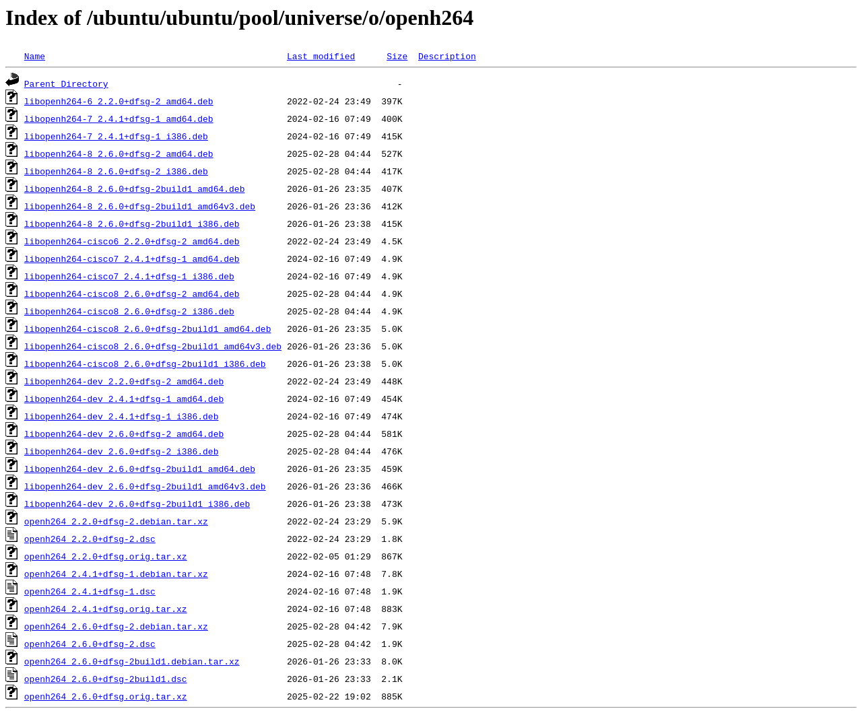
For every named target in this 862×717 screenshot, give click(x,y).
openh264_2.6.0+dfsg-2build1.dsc (105, 679)
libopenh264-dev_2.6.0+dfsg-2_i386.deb (121, 451)
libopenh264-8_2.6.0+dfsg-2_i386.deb (116, 171)
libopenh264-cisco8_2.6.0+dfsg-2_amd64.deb (132, 293)
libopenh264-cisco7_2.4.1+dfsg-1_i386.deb (129, 276)
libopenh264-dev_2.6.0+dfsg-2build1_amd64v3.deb (145, 486)
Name (34, 56)
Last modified (321, 56)
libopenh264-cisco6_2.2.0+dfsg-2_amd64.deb (132, 241)
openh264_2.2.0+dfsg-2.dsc (90, 539)
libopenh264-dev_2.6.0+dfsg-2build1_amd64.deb (139, 469)
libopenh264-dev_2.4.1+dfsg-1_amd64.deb (124, 398)
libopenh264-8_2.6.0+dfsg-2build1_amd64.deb (134, 188)
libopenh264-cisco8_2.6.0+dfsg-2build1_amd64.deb (147, 328)
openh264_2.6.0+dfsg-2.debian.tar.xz (116, 626)
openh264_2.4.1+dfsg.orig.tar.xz (105, 609)
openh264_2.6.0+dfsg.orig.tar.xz (105, 696)
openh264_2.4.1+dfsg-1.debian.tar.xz (116, 574)
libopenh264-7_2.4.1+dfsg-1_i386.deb (116, 136)
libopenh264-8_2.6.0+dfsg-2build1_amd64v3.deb (139, 206)
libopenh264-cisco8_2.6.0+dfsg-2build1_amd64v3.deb (152, 346)
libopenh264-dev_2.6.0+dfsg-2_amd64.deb (124, 434)
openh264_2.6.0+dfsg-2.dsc (90, 644)
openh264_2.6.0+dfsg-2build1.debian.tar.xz (132, 661)
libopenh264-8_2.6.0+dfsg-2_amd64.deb (118, 153)
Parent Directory (66, 83)
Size (397, 56)
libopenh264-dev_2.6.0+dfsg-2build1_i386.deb (137, 504)
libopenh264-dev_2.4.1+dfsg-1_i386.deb (121, 416)
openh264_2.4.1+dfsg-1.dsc (90, 591)
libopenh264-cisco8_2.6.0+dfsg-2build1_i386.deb (145, 363)
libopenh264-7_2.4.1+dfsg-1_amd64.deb (118, 118)
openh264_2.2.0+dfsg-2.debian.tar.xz (116, 521)
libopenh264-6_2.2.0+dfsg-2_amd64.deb (118, 101)
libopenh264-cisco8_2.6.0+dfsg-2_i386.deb (129, 311)
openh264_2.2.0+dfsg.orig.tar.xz (105, 556)
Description (447, 56)
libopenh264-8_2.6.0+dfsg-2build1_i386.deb (132, 223)
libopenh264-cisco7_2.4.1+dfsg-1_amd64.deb (132, 258)
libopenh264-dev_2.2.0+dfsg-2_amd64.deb (124, 381)
